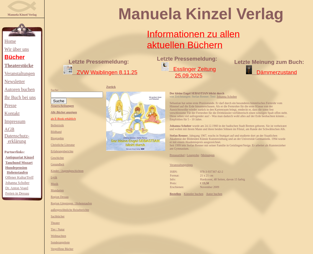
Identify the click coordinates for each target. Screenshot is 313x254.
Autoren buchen (19, 89)
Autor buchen (214, 193)
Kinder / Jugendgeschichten (67, 170)
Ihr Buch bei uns (20, 97)
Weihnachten (58, 235)
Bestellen (175, 193)
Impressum (14, 121)
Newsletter (14, 81)
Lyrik (54, 177)
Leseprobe (193, 155)
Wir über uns (16, 49)
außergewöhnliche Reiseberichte (70, 209)
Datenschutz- (16, 135)
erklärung (16, 141)
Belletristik (57, 125)
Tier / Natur (58, 229)
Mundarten (57, 190)
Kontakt (12, 113)
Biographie (57, 138)
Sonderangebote (60, 242)
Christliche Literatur (63, 144)
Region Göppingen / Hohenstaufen (71, 203)
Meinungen (208, 155)
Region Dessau (59, 196)
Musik (54, 183)
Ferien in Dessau (17, 193)
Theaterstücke (18, 65)
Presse (10, 105)
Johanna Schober (17, 183)
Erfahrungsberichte (62, 151)
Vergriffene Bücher (62, 248)
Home (10, 41)
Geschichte (57, 157)
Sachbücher (58, 216)
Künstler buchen (193, 193)
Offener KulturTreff (19, 177)
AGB (9, 129)
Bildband (56, 131)
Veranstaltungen (19, 73)
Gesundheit (57, 164)
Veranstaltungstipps (181, 164)
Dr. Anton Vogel (16, 188)
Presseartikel (177, 155)
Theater (55, 222)
